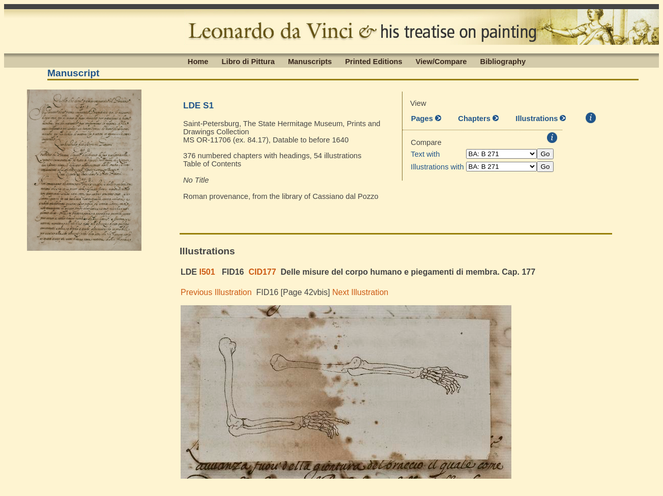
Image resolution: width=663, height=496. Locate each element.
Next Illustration (360, 292)
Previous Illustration (216, 292)
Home (198, 61)
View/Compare (441, 61)
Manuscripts (310, 61)
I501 (207, 272)
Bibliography (503, 61)
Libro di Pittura (248, 61)
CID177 (262, 272)
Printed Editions (373, 61)
